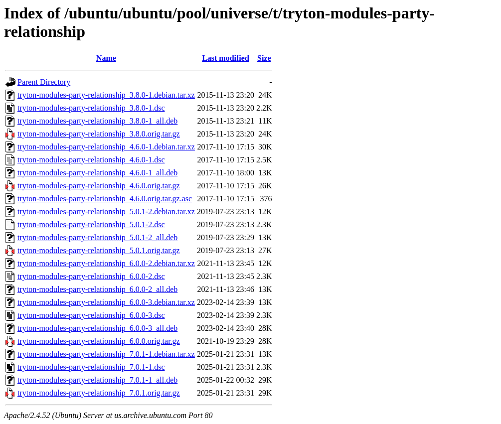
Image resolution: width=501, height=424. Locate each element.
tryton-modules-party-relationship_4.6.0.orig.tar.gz (98, 185)
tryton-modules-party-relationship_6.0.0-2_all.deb (97, 289)
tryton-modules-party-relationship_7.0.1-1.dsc (91, 367)
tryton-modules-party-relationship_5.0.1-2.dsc (91, 224)
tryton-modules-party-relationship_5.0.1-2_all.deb (97, 237)
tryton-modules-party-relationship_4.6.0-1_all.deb (97, 172)
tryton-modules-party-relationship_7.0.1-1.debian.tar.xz (106, 354)
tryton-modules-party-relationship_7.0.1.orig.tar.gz (98, 393)
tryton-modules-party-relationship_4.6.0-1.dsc (91, 159)
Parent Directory (43, 82)
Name (106, 58)
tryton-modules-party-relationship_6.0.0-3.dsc (91, 315)
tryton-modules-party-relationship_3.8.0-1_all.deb (97, 121)
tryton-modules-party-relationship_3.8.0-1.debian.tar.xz (106, 95)
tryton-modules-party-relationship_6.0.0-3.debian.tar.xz (106, 302)
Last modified (225, 58)
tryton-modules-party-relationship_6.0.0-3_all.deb (97, 328)
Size (264, 58)
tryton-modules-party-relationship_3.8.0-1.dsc (91, 108)
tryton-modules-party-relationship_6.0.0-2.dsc (91, 276)
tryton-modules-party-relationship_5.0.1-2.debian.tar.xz (106, 211)
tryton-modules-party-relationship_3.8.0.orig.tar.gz (98, 134)
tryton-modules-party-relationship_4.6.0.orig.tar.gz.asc (104, 198)
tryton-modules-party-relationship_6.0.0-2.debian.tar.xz (106, 263)
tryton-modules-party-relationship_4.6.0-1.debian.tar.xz (106, 146)
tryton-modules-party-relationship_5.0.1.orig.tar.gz (98, 250)
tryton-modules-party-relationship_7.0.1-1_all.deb (97, 380)
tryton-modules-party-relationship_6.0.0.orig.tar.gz (98, 341)
